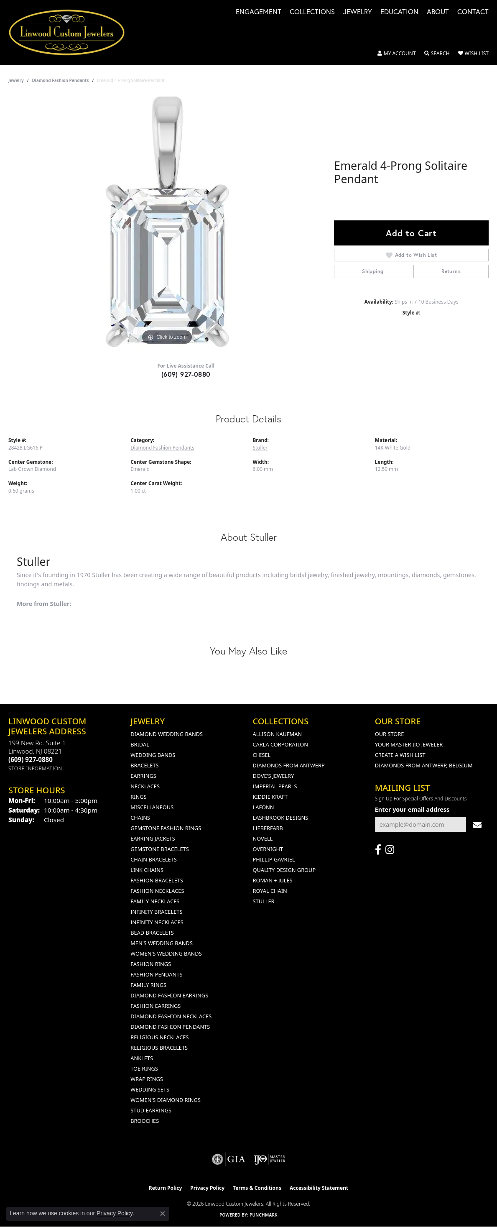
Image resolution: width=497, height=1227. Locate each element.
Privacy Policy (207, 1187)
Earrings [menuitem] (143, 776)
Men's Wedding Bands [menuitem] (161, 943)
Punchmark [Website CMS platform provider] (264, 1215)
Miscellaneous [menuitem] (151, 807)
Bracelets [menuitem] (144, 765)
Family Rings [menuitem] (148, 985)
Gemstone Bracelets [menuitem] (159, 849)
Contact (473, 12)
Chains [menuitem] (140, 817)
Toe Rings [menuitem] (144, 1068)
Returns (451, 271)
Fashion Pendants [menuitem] (156, 974)
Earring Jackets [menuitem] (152, 838)
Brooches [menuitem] (144, 1121)
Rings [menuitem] (138, 796)
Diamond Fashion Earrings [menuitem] (169, 995)
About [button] (438, 12)
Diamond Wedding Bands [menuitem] (166, 734)
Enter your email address (412, 809)
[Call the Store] (30, 759)
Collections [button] (312, 12)
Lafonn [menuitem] (263, 807)
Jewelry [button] (357, 12)
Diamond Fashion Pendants (60, 80)
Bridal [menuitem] (139, 744)
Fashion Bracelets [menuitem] (156, 880)
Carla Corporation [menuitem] (280, 744)
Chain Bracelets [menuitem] (153, 859)
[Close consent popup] (162, 1213)
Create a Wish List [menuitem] (400, 755)
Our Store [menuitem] (389, 734)
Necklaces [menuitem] (145, 786)
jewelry (16, 80)
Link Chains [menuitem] (146, 870)
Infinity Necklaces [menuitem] (157, 922)
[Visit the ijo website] (269, 1159)
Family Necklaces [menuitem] (154, 901)
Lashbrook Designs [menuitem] (280, 817)
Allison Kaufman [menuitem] (277, 734)
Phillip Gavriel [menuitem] (274, 859)
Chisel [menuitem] (262, 755)
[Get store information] (35, 768)
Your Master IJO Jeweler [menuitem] (409, 744)
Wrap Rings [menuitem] (146, 1079)
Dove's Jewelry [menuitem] (273, 776)
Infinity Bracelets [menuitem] (156, 911)
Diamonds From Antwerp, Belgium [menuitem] (424, 765)
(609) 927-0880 (186, 374)
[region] (167, 221)
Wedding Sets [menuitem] (149, 1089)
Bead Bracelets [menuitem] (152, 932)
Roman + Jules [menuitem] (273, 880)
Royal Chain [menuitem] (270, 891)
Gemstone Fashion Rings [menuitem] (165, 828)
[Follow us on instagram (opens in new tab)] (389, 850)
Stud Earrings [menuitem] (150, 1110)
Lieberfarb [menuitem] (268, 828)
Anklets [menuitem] (141, 1058)
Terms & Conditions (257, 1187)
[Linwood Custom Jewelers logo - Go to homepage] (71, 32)
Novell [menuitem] (263, 838)
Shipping (372, 271)
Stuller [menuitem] (264, 901)
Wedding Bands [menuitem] (152, 755)
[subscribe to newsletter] (477, 824)
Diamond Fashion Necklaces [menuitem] (171, 1016)
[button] (396, 53)
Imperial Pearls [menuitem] (275, 786)
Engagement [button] (258, 12)
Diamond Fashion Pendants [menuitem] (170, 1026)
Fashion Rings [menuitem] (150, 964)
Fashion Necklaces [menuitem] (157, 891)
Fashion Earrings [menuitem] (155, 1006)
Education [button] (399, 12)
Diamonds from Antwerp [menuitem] (289, 765)
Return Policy (165, 1187)
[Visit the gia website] (228, 1159)
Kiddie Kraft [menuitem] (270, 796)
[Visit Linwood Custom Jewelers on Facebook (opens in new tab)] (378, 850)
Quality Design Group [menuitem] (284, 870)
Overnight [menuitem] (268, 849)
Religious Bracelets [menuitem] (159, 1047)
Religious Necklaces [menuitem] (159, 1037)
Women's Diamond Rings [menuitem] (165, 1100)
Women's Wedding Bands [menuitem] (165, 953)
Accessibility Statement (319, 1187)
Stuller (260, 447)
